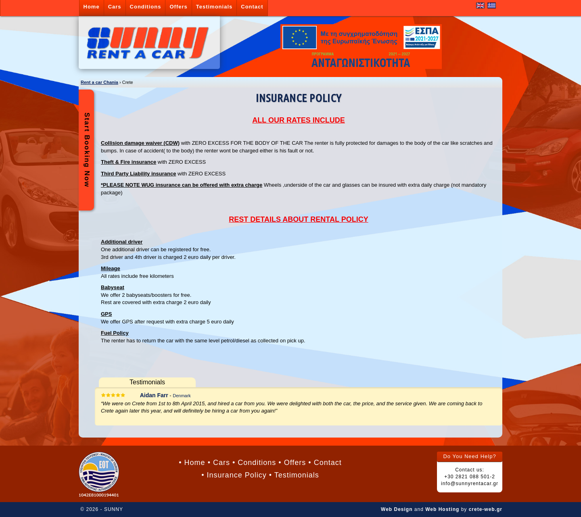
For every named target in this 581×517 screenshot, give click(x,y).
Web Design (396, 509)
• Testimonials (294, 475)
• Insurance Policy (233, 475)
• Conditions (254, 463)
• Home (192, 463)
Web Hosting (442, 509)
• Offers (292, 463)
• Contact (324, 463)
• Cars (219, 463)
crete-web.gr (485, 509)
